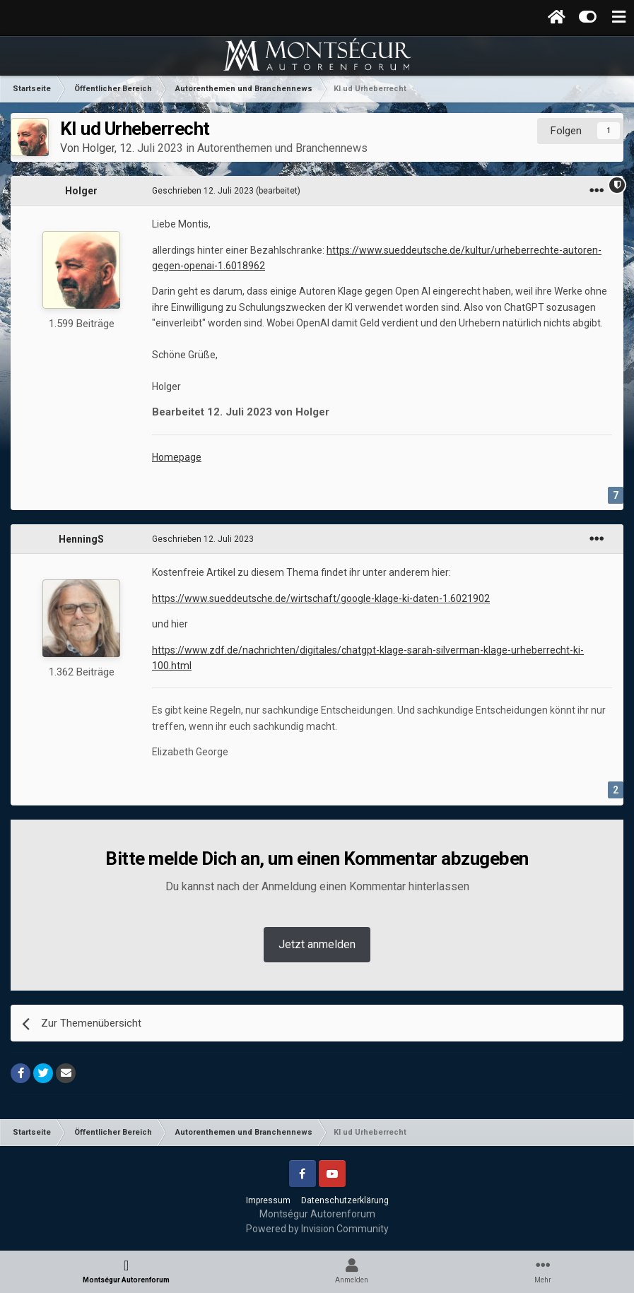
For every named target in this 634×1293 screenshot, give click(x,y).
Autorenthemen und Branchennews (282, 148)
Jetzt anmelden (317, 944)
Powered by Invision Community (317, 1228)
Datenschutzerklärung (345, 1200)
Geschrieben (203, 191)
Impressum (268, 1200)
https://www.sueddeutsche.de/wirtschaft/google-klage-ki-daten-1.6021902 (321, 598)
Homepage (176, 457)
